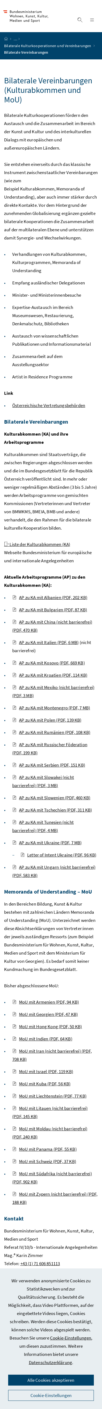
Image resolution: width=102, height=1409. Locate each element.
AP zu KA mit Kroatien (49, 675)
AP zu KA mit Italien (45, 642)
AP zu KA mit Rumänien (51, 732)
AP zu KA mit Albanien (49, 597)
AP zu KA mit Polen (47, 720)
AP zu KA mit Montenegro (51, 708)
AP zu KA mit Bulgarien (49, 610)
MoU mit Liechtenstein (49, 1096)
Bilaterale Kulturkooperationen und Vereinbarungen (48, 45)
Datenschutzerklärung (50, 1362)
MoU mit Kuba (41, 1084)
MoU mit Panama (44, 1149)
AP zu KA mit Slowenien (51, 798)
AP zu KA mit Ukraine (47, 843)
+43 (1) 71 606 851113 (40, 1264)
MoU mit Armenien (45, 1002)
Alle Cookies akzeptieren (50, 1380)
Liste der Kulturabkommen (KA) (37, 544)
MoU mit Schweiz (44, 1161)
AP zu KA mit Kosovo (48, 663)
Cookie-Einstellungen (70, 1338)
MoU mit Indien (42, 1039)
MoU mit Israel (42, 1071)
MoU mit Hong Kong (47, 1027)
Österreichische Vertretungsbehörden (48, 405)
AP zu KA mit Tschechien (52, 810)
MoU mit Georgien (45, 1014)
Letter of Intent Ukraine (58, 855)
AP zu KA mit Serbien (48, 765)
